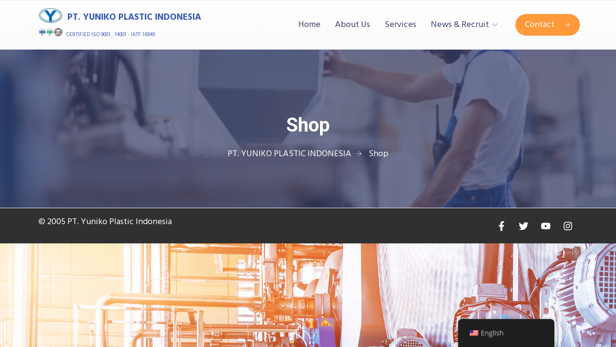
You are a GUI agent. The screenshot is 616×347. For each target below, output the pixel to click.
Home (309, 25)
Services (400, 25)
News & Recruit (460, 25)
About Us (352, 25)
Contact (547, 25)
